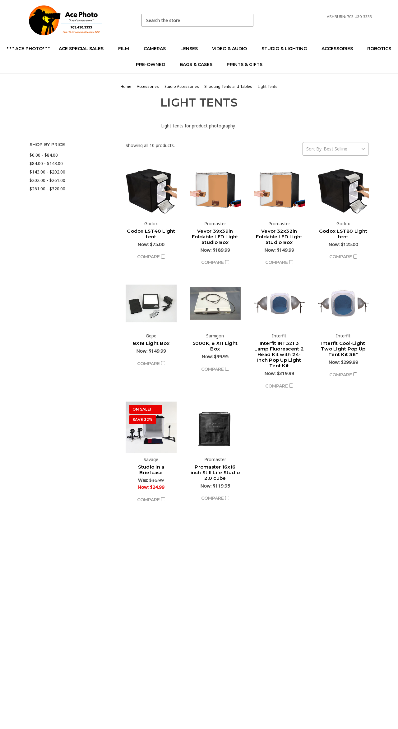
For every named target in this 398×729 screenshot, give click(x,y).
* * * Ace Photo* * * (28, 48)
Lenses (191, 48)
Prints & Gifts (244, 64)
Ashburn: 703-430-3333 (349, 16)
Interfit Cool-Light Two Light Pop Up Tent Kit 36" (343, 348)
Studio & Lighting (286, 48)
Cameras (157, 48)
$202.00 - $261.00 (47, 180)
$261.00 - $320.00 (47, 189)
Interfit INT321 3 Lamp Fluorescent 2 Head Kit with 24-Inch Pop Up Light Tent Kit (279, 354)
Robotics (379, 48)
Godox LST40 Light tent (151, 234)
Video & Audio (232, 48)
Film (126, 48)
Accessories (340, 48)
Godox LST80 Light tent (343, 234)
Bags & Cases (199, 64)
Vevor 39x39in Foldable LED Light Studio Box (215, 236)
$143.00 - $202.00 (47, 172)
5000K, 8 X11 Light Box (215, 346)
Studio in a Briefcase (151, 469)
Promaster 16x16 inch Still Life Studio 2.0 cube (215, 472)
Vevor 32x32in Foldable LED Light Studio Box (279, 236)
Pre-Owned (153, 64)
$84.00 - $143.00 (46, 163)
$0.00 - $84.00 (44, 155)
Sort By (314, 149)
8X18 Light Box (151, 343)
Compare (151, 257)
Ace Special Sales (84, 48)
